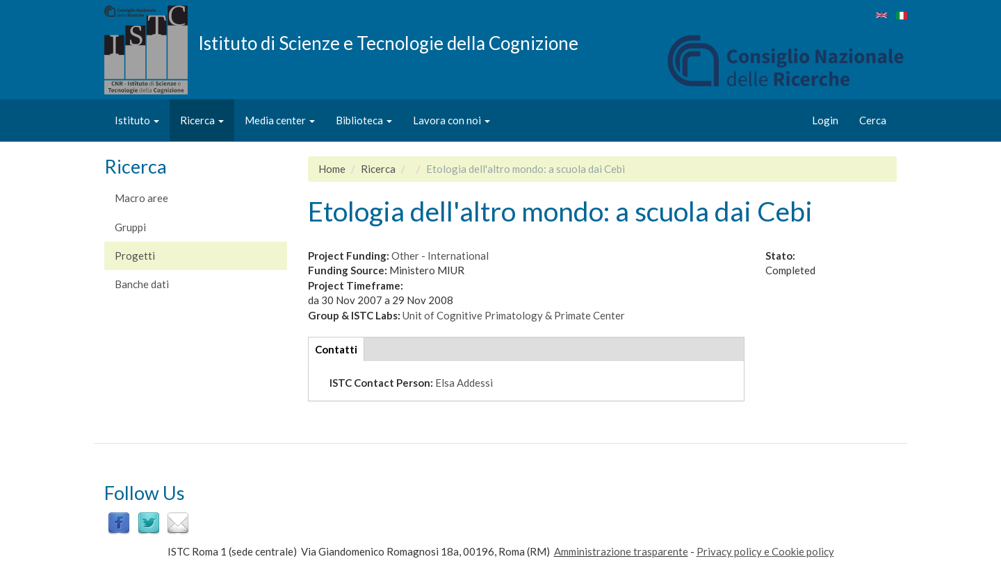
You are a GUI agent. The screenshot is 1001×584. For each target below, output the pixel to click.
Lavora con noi (451, 120)
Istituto (137, 120)
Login (825, 120)
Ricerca (202, 120)
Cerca (872, 120)
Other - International (440, 255)
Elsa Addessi (464, 382)
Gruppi (130, 227)
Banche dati (142, 284)
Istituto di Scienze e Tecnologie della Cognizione (388, 42)
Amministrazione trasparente (621, 551)
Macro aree (141, 198)
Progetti (135, 255)
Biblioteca (364, 120)
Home (331, 168)
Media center (280, 120)
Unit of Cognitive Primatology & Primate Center (513, 315)
